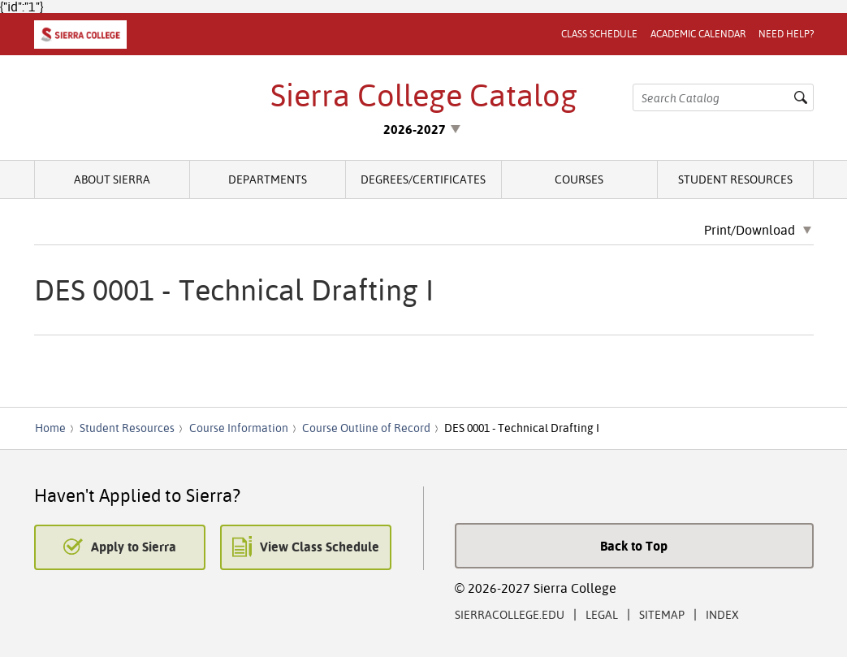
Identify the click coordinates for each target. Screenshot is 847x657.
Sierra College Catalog (423, 95)
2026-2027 (414, 129)
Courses (579, 179)
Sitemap (662, 614)
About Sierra (112, 179)
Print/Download (749, 230)
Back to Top (634, 546)
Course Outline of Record (366, 428)
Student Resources (735, 179)
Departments (267, 179)
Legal (602, 614)
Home (50, 428)
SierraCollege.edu (509, 614)
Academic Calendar (697, 34)
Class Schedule (599, 34)
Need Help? (786, 34)
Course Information (238, 428)
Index (722, 614)
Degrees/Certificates (423, 179)
